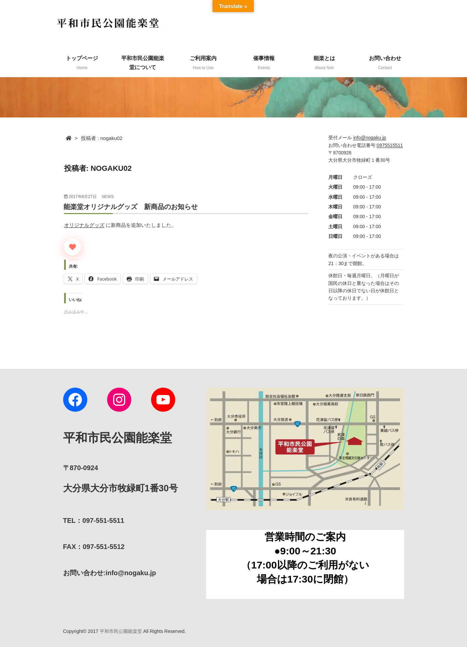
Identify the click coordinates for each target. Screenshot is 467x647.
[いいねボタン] (72, 247)
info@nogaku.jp (369, 137)
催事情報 (264, 62)
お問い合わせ (385, 62)
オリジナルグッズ (84, 225)
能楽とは (324, 62)
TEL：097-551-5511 (93, 520)
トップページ (82, 62)
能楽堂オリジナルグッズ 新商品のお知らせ (130, 206)
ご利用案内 (203, 62)
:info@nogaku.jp (109, 573)
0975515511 (390, 145)
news (108, 196)
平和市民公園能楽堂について (142, 62)
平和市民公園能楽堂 (121, 631)
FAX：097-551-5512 (94, 546)
